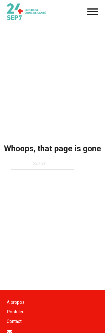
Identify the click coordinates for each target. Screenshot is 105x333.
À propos (16, 302)
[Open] (92, 11)
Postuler (15, 311)
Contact (14, 321)
